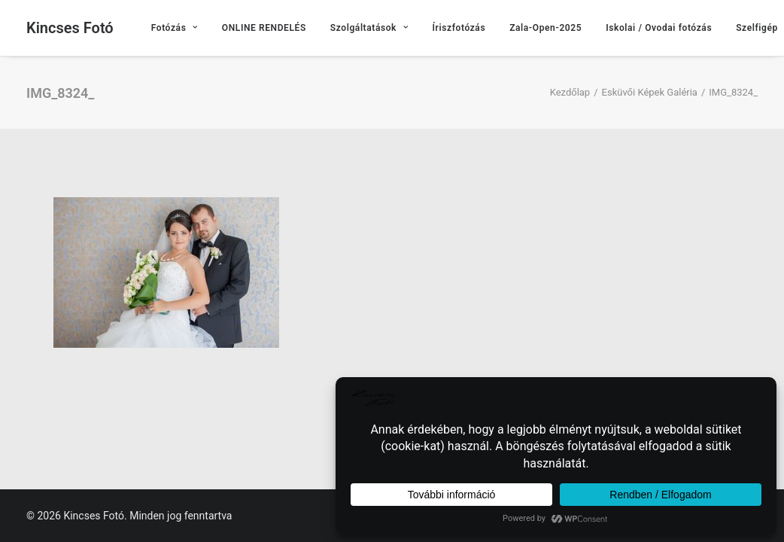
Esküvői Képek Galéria (649, 92)
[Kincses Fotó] (70, 27)
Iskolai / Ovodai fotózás (659, 28)
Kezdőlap (570, 92)
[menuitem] (174, 28)
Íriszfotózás (459, 28)
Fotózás (174, 28)
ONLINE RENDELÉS (264, 28)
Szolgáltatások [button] (369, 28)
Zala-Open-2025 (545, 28)
